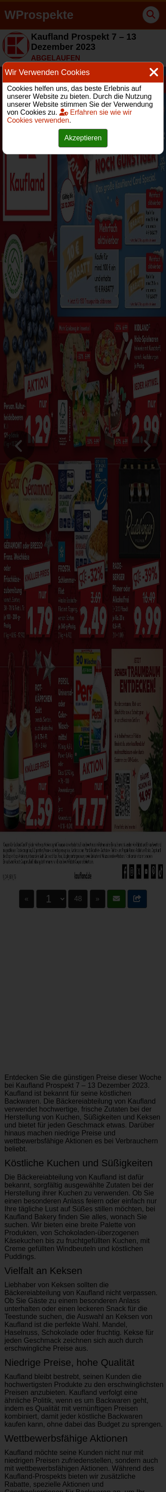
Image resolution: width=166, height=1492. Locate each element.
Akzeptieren (83, 138)
